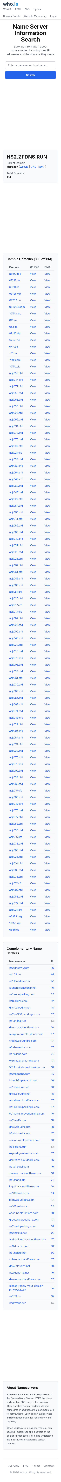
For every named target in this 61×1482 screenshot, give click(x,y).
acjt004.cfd (16, 731)
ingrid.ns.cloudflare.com (24, 1186)
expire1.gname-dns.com (23, 1153)
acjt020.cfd (16, 552)
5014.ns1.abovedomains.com (26, 1113)
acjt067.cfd (16, 565)
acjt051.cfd (15, 591)
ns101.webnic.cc (19, 1206)
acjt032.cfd (16, 644)
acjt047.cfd (16, 492)
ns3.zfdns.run (17, 1303)
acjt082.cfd (16, 525)
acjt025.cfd (16, 558)
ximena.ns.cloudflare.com (25, 1173)
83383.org (15, 916)
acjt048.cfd (16, 479)
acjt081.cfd (15, 678)
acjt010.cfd (15, 863)
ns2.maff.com (17, 1120)
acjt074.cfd (16, 711)
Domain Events (11, 16)
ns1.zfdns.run (17, 1020)
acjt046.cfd (16, 578)
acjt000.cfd (16, 631)
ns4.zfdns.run (17, 1146)
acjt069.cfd (16, 585)
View (33, 273)
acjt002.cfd (16, 770)
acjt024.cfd (16, 651)
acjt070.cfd (16, 757)
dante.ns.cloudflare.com (24, 1027)
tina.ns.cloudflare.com (22, 1040)
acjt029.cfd (16, 750)
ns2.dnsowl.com (19, 967)
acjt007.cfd (16, 890)
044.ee (13, 346)
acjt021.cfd (15, 452)
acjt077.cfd (16, 817)
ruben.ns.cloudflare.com (24, 1259)
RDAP (18, 9)
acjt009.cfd (16, 691)
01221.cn (14, 280)
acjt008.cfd (16, 797)
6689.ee (14, 287)
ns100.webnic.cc (19, 1193)
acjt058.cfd (16, 896)
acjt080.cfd (16, 465)
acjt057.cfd (15, 545)
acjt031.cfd (15, 909)
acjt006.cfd (16, 532)
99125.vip (15, 293)
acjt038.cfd (16, 843)
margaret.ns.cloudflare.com (26, 1034)
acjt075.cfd (16, 810)
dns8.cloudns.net (19, 1093)
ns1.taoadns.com (19, 981)
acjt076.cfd (16, 439)
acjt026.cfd (16, 598)
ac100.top (15, 273)
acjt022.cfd (16, 724)
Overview (13, 1465)
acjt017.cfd (15, 605)
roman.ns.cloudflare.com (24, 1140)
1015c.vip (14, 366)
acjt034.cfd (16, 671)
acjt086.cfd (16, 850)
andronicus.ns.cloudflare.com (27, 1239)
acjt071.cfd (15, 386)
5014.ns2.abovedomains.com (27, 1067)
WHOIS (7, 9)
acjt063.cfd (16, 399)
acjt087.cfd (16, 618)
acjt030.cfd (16, 684)
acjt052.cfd (16, 823)
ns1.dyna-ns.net (19, 1087)
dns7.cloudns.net (19, 1266)
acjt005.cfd (16, 664)
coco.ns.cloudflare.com (23, 1213)
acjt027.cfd (15, 499)
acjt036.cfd (16, 876)
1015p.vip (14, 923)
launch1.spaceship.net (22, 987)
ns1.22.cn (15, 974)
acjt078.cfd (16, 764)
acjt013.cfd (15, 611)
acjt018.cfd (15, 426)
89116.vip (14, 333)
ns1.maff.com (17, 1179)
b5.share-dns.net (19, 1133)
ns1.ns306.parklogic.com (24, 1107)
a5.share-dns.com (20, 1047)
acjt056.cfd (16, 406)
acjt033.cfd (16, 777)
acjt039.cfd (16, 459)
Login (53, 16)
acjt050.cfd (16, 830)
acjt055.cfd (16, 373)
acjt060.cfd (16, 512)
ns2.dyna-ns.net (19, 1272)
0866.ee (14, 929)
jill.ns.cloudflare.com (21, 1199)
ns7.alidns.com (18, 1054)
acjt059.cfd (16, 393)
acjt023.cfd (16, 412)
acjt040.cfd (16, 803)
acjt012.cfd (15, 883)
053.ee (13, 326)
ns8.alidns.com (18, 1001)
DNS (27, 9)
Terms (36, 1465)
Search (30, 75)
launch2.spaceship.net (23, 1080)
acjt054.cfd (16, 505)
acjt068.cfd (16, 704)
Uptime (37, 9)
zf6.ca (13, 353)
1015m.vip (15, 313)
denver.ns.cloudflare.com (25, 1279)
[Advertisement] (30, 115)
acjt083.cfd (16, 784)
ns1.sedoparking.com (22, 994)
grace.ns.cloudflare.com (24, 1219)
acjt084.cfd (16, 737)
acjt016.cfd (15, 837)
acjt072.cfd (16, 903)
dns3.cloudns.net (19, 1126)
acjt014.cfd (15, 519)
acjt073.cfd (16, 432)
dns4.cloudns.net (19, 1007)
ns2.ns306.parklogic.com (24, 1014)
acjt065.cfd (16, 870)
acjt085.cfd (16, 697)
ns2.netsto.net (18, 1232)
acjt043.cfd (16, 538)
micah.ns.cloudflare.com (24, 1100)
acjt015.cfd (15, 790)
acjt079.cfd (16, 658)
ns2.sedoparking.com (22, 1226)
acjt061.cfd (15, 572)
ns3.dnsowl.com (19, 1246)
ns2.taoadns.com (19, 1073)
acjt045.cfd (16, 638)
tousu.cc (14, 340)
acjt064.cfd (16, 472)
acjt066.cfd (16, 419)
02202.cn (15, 300)
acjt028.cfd (16, 625)
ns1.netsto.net (17, 1252)
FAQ (25, 1465)
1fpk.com (14, 359)
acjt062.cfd (16, 485)
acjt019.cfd (15, 744)
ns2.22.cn (15, 1296)
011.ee (13, 320)
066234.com (17, 306)
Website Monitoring (35, 16)
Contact (49, 1465)
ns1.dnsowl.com (19, 1166)
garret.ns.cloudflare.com (24, 1160)
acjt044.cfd (16, 379)
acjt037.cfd (15, 446)
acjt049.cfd (16, 717)
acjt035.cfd (16, 856)
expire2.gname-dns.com (24, 1060)
